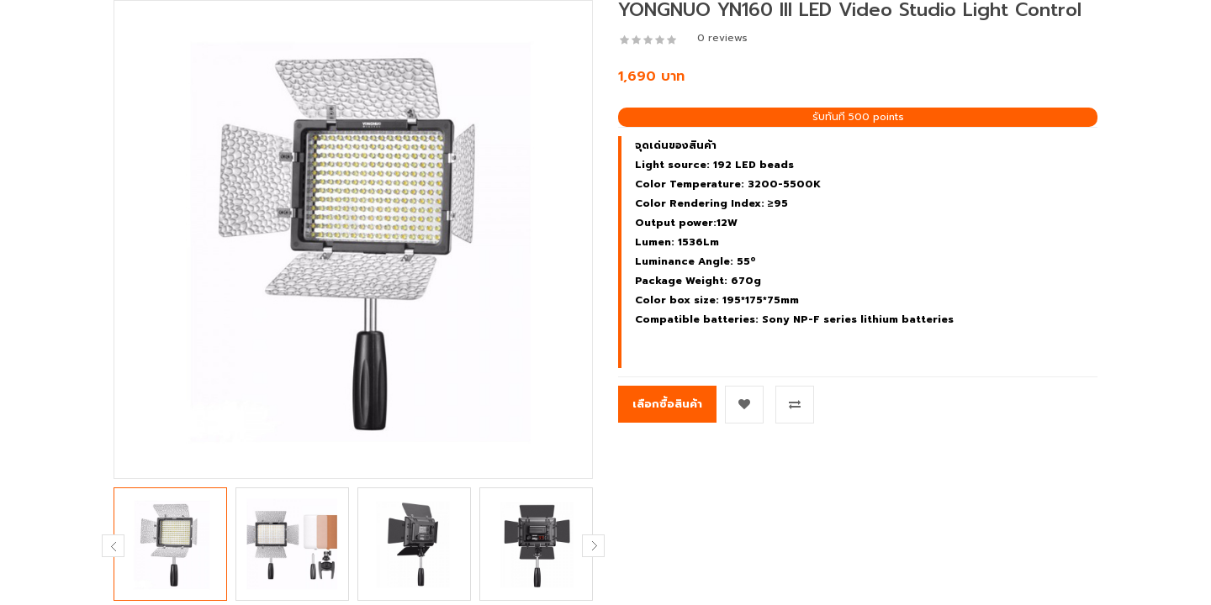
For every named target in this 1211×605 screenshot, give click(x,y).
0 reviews (722, 37)
